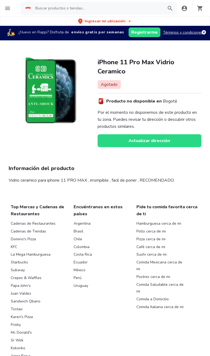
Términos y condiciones (183, 32)
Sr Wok (17, 340)
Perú (77, 277)
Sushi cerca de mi (151, 254)
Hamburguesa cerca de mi (158, 223)
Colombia (81, 246)
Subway (18, 270)
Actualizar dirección (149, 141)
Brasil (78, 231)
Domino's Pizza (23, 239)
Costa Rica (83, 254)
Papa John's (21, 285)
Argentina (82, 223)
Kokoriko (18, 348)
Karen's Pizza (22, 316)
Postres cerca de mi (153, 276)
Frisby (16, 324)
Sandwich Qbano (25, 301)
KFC (14, 246)
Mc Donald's (21, 332)
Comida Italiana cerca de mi (160, 306)
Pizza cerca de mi (151, 239)
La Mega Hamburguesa (30, 254)
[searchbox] (97, 8)
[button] (105, 21)
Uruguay (81, 285)
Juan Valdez (21, 293)
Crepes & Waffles (26, 277)
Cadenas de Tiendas (28, 231)
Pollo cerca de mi (151, 231)
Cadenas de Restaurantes (33, 223)
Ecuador (81, 262)
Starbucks (19, 262)
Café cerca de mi (150, 246)
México (79, 270)
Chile (78, 239)
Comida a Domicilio (152, 299)
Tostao (17, 309)
